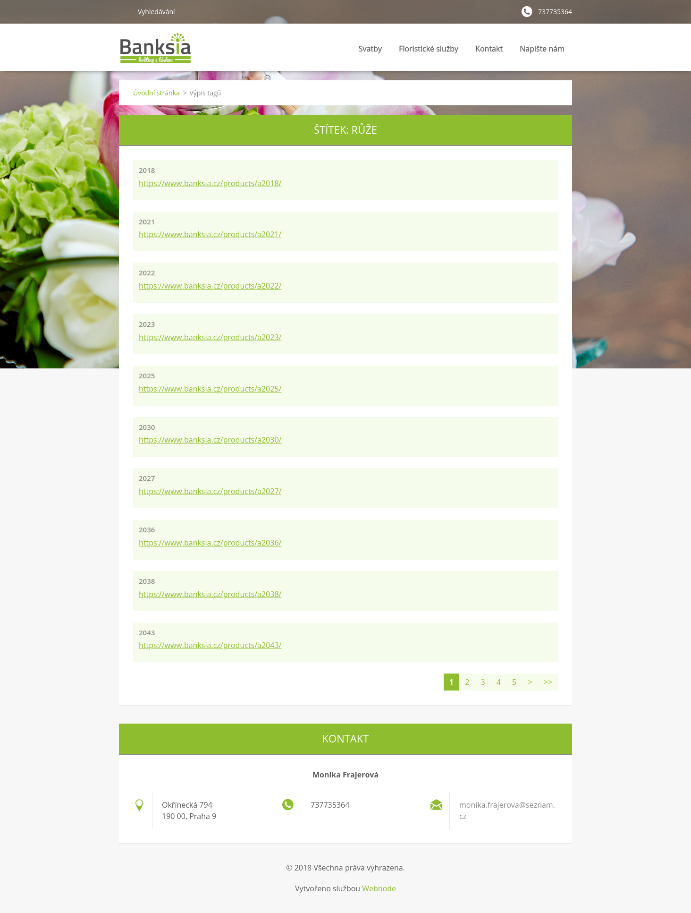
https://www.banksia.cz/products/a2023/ (210, 337)
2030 (147, 427)
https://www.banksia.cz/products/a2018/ (210, 183)
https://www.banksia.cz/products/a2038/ (210, 594)
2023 (147, 324)
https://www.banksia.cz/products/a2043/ (210, 645)
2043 (147, 632)
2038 (147, 581)
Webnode (379, 888)
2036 (147, 529)
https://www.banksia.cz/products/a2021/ (210, 234)
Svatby (370, 51)
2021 (147, 221)
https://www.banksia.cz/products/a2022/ (210, 286)
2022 (147, 272)
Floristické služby (428, 51)
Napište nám (542, 48)
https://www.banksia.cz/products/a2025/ (210, 389)
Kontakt (489, 48)
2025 (147, 375)
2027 (147, 478)
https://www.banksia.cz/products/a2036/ (210, 543)
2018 (147, 170)
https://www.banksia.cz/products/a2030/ (210, 440)
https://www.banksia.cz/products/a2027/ (210, 491)
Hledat (124, 11)
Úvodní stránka (156, 92)
